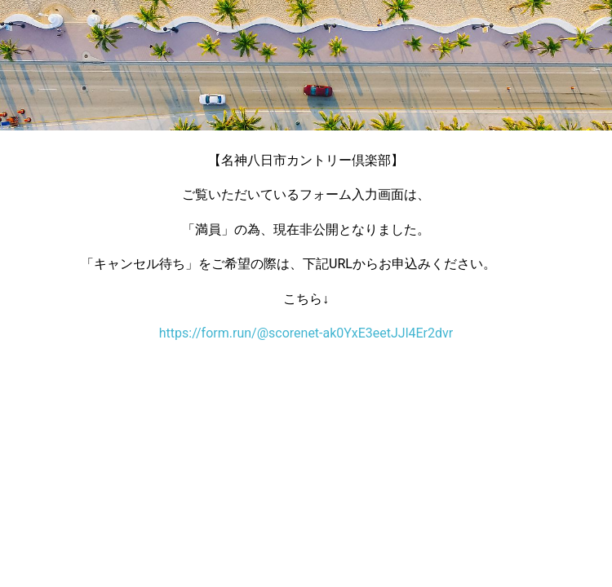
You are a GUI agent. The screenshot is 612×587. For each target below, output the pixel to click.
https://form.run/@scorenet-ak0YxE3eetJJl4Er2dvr (306, 333)
